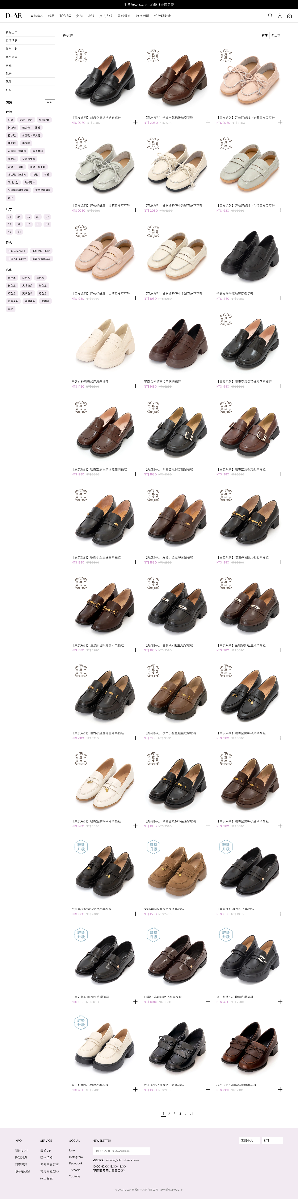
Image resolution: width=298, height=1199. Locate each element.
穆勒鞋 (12, 160)
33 (9, 218)
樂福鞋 (12, 129)
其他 (10, 311)
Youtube (73, 1175)
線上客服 (46, 1177)
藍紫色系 (13, 303)
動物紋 (45, 303)
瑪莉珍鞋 (44, 121)
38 (9, 226)
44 (19, 233)
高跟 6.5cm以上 (41, 260)
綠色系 (43, 295)
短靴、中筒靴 (15, 168)
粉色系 (43, 287)
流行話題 (138, 18)
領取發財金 (157, 18)
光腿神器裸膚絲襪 (18, 192)
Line (70, 1150)
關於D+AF (21, 1150)
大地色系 (27, 287)
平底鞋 (26, 145)
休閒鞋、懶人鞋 (31, 137)
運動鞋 (12, 145)
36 (37, 218)
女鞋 (78, 18)
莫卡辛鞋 (38, 153)
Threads (73, 1169)
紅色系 (12, 295)
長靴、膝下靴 (37, 168)
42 (47, 226)
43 (9, 233)
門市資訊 (21, 1163)
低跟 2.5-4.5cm (41, 252)
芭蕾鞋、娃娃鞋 (17, 153)
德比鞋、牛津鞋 (31, 129)
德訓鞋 (12, 137)
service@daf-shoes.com (120, 1160)
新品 (51, 18)
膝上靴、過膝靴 (17, 176)
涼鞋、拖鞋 (26, 121)
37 (47, 218)
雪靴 (46, 176)
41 (38, 226)
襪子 (10, 200)
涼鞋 (89, 18)
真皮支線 (103, 18)
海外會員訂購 (48, 1163)
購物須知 (46, 1157)
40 (28, 226)
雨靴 (35, 176)
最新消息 (120, 18)
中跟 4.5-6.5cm (17, 260)
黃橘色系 (27, 295)
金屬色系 (30, 303)
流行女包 (13, 184)
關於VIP (45, 1150)
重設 (50, 104)
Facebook (74, 1162)
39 (18, 226)
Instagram (74, 1156)
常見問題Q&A (49, 1170)
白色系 (26, 279)
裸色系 (12, 287)
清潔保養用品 (43, 192)
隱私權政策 (22, 1170)
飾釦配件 (30, 184)
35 (28, 218)
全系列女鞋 (28, 160)
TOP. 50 (64, 18)
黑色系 (12, 279)
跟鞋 (10, 121)
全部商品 (37, 18)
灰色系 (40, 279)
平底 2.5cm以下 (17, 252)
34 (18, 218)
